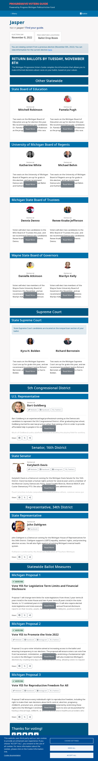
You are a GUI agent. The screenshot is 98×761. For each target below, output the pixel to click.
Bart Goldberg (36, 405)
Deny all (71, 748)
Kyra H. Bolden (30, 351)
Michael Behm (67, 165)
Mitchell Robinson (30, 110)
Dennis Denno (30, 221)
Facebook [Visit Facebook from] (29, 640)
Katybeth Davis (37, 465)
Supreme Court (49, 312)
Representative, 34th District (49, 507)
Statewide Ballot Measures (49, 566)
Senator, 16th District (49, 447)
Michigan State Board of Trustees (35, 200)
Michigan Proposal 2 (26, 624)
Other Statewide (49, 80)
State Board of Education (29, 89)
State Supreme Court (27, 320)
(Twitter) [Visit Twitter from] (54, 640)
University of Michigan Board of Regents (41, 144)
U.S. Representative (25, 396)
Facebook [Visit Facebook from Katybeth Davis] (44, 469)
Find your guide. (34, 28)
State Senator (21, 456)
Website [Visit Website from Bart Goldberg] (32, 410)
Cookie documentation (12, 755)
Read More (30, 129)
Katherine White (30, 165)
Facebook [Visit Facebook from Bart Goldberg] (44, 410)
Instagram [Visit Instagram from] (42, 640)
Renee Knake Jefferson (67, 221)
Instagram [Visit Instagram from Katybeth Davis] (57, 469)
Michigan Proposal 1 (26, 575)
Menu (14, 13)
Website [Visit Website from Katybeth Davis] (32, 469)
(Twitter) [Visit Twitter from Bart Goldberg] (56, 410)
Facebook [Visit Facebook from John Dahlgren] (33, 529)
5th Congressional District (49, 388)
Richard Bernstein (68, 351)
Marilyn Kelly (67, 276)
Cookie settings (72, 741)
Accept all (71, 755)
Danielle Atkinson (30, 276)
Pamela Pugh (67, 110)
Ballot (83, 13)
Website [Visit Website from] (17, 640)
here (50, 49)
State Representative (27, 515)
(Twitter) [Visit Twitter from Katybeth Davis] (69, 469)
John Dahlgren (36, 525)
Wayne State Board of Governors (35, 255)
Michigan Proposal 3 (26, 675)
